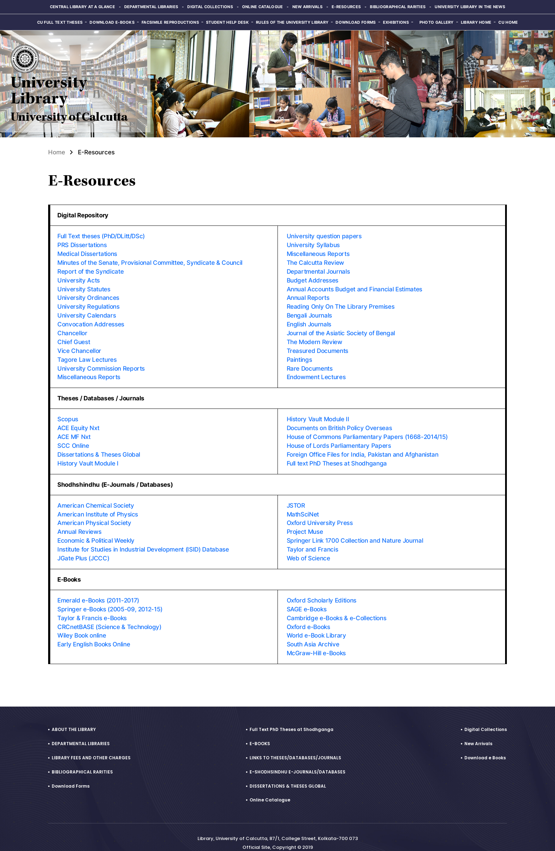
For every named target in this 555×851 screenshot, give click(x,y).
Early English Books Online (93, 633)
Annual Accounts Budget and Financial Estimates (354, 287)
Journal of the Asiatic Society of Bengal (341, 329)
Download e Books (485, 746)
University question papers (324, 236)
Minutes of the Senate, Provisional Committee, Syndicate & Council (149, 261)
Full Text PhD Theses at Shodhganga (291, 718)
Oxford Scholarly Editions (322, 590)
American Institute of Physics (97, 506)
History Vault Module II (318, 413)
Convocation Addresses (90, 321)
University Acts (78, 278)
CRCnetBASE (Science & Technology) (109, 616)
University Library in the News (470, 6)
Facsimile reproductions (170, 22)
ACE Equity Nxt (78, 422)
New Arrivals (307, 6)
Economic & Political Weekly (96, 532)
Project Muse (305, 523)
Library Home (476, 22)
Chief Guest (73, 338)
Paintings (299, 355)
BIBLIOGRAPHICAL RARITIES (82, 760)
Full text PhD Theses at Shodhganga (337, 456)
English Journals (309, 321)
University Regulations (88, 304)
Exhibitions (396, 22)
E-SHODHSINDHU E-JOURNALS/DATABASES (297, 760)
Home (56, 152)
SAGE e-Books (307, 599)
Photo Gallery (436, 22)
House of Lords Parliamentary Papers (339, 439)
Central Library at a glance (82, 6)
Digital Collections (210, 6)
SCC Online (73, 439)
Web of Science (308, 549)
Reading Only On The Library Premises (341, 304)
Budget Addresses (313, 278)
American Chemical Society (95, 498)
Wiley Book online (81, 624)
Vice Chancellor (79, 346)
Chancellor (72, 329)
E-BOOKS (260, 732)
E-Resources (346, 6)
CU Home (508, 22)
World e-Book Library (316, 624)
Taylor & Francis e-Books (92, 607)
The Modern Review (314, 338)
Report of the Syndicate (90, 270)
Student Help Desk (227, 22)
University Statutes (83, 287)
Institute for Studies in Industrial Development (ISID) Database (143, 540)
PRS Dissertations (82, 244)
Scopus (67, 413)
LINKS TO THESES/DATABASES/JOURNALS (295, 746)
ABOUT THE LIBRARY (74, 718)
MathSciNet (303, 506)
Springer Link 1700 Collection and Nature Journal (355, 532)
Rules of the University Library (292, 22)
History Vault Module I (88, 456)
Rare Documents (310, 363)
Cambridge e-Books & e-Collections (337, 607)
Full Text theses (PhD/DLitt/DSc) (101, 236)
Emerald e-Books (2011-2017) (98, 590)
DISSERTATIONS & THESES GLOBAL (288, 774)
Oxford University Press (320, 515)
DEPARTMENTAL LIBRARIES (81, 732)
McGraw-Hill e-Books (316, 641)
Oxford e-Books (308, 616)
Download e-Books (112, 22)
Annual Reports (308, 295)
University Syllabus (313, 244)
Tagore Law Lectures (87, 355)
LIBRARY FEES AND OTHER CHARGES (91, 746)
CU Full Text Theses (60, 22)
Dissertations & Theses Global (98, 447)
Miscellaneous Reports (88, 372)
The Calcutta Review (315, 261)
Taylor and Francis (312, 540)
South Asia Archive (313, 633)
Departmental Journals (318, 270)
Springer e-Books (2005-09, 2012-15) (109, 599)
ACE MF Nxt (74, 430)
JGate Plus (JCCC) (83, 549)
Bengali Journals (309, 312)
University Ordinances (88, 295)
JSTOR (296, 498)
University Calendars (86, 312)
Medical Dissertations (87, 253)
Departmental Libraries (151, 6)
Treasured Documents (318, 346)
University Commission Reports (101, 363)
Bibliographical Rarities (397, 6)
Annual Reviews (79, 523)
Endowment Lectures (316, 372)
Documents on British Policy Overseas (339, 422)
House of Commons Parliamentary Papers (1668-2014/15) (367, 430)
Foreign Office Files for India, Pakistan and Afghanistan (363, 447)
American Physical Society (94, 515)
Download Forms (356, 22)
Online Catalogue (262, 6)
